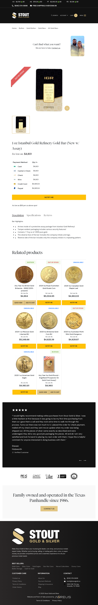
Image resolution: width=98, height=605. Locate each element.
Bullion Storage (17, 569)
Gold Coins (16, 566)
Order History (17, 587)
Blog (39, 587)
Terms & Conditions (19, 584)
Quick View (18, 303)
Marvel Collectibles (62, 566)
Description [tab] (18, 215)
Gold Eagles (37, 566)
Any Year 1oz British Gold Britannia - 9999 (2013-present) (24, 288)
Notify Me (49, 197)
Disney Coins (76, 566)
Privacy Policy (17, 581)
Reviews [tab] (48, 215)
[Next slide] (85, 460)
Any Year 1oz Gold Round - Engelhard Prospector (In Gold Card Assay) (49, 377)
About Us (41, 578)
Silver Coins (26, 566)
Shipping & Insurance (45, 584)
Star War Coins (48, 566)
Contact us (56, 48)
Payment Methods (44, 581)
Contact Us (49, 509)
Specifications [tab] (34, 215)
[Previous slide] (80, 460)
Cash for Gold (29, 569)
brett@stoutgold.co (73, 581)
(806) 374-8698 (21, 6)
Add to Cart (30, 303)
